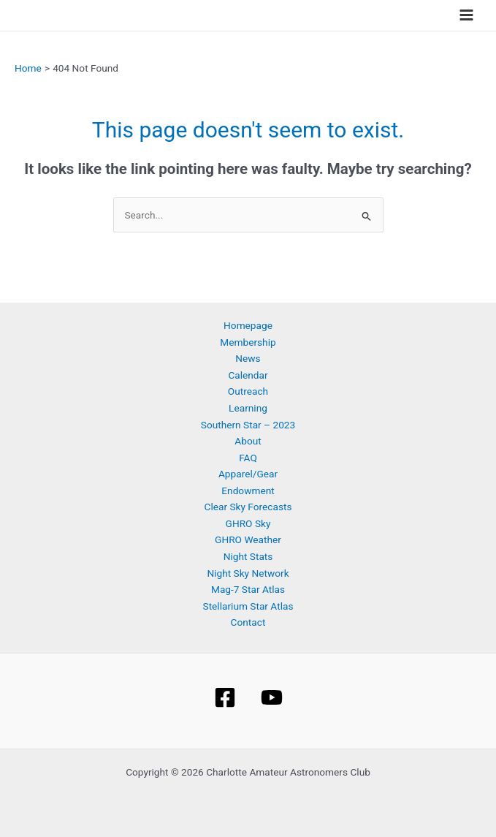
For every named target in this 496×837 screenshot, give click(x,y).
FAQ (248, 457)
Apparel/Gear (248, 474)
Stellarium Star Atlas (248, 606)
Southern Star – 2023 (248, 425)
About (247, 441)
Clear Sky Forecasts (248, 506)
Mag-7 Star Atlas (248, 589)
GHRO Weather (248, 539)
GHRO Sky (248, 523)
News (247, 358)
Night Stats (248, 556)
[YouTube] (272, 697)
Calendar (247, 375)
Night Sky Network (248, 573)
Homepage (248, 325)
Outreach (248, 391)
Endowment (247, 490)
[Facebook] (225, 697)
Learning (248, 408)
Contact (248, 622)
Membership (247, 342)
